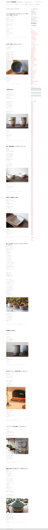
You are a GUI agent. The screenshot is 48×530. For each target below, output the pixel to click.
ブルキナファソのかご (14, 324)
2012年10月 (32, 223)
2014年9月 (32, 206)
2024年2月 (32, 122)
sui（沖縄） (32, 30)
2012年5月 (32, 227)
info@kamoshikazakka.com (33, 13)
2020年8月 (32, 153)
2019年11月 (32, 160)
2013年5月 (32, 218)
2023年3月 (32, 130)
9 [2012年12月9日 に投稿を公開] (40, 91)
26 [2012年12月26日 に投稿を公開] (34, 95)
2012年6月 (32, 226)
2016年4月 (32, 192)
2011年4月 (32, 235)
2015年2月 (32, 202)
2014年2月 (32, 211)
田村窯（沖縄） (32, 74)
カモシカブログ (11, 37)
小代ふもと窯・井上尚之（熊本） (34, 59)
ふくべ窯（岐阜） (33, 36)
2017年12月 (32, 177)
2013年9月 (32, 215)
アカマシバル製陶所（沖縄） (34, 39)
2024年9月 (32, 117)
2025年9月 (32, 108)
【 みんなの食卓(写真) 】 (37, 4)
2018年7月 (32, 172)
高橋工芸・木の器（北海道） (34, 84)
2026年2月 (32, 104)
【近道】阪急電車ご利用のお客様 (34, 20)
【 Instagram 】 (16, 4)
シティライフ (19, 461)
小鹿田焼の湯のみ (10, 89)
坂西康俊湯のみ (21, 364)
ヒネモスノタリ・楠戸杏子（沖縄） (34, 44)
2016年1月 (32, 194)
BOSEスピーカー (21, 419)
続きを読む (7, 35)
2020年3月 (32, 157)
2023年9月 (32, 126)
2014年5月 (32, 209)
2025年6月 (32, 110)
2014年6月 (32, 208)
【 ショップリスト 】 (21, 4)
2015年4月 (32, 201)
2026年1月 (32, 105)
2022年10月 (32, 134)
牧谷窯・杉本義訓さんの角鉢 (12, 197)
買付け (31, 79)
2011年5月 (32, 234)
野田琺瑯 (32, 80)
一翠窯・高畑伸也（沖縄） (33, 48)
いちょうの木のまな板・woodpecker (34, 33)
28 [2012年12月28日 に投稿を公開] (37, 95)
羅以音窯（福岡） (33, 77)
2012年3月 (32, 228)
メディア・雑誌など (12, 461)
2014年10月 (32, 205)
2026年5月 (32, 102)
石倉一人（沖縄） (33, 76)
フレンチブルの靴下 (33, 45)
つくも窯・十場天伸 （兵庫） (34, 35)
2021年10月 (32, 143)
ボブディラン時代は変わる (20, 37)
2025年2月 (32, 113)
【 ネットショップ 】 (11, 4)
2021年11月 (32, 142)
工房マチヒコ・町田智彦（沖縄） (34, 65)
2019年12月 (32, 159)
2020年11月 (32, 151)
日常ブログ (32, 67)
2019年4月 (32, 165)
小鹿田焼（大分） (12, 140)
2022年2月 (32, 140)
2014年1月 (32, 212)
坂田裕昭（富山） (33, 55)
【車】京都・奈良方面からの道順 (34, 21)
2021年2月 (32, 149)
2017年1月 (32, 185)
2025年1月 (32, 114)
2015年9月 (32, 197)
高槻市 (8, 462)
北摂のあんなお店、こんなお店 (34, 53)
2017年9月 (32, 179)
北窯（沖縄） (32, 54)
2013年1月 (32, 221)
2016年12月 (32, 186)
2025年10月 (32, 107)
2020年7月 (32, 154)
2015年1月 (32, 203)
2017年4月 (32, 183)
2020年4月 (32, 156)
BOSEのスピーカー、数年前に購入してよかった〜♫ (17, 371)
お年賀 (18, 364)
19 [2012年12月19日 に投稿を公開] (34, 94)
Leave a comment (17, 83)
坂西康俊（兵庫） (12, 364)
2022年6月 (32, 137)
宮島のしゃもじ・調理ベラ (33, 58)
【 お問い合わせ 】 (31, 4)
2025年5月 (32, 111)
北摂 (22, 461)
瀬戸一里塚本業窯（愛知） (13, 191)
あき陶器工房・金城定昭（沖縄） (34, 32)
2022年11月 (32, 133)
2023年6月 (32, 128)
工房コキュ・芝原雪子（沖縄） (34, 64)
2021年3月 (32, 148)
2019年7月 (32, 163)
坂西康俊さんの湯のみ (10, 330)
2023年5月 (32, 129)
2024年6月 (32, 119)
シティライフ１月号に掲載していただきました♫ (16, 426)
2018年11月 (32, 169)
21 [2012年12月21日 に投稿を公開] (37, 94)
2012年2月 (32, 229)
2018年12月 (32, 168)
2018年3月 (32, 175)
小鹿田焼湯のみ (19, 140)
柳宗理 (31, 68)
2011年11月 (32, 231)
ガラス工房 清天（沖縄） (33, 41)
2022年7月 (32, 136)
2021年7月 (32, 145)
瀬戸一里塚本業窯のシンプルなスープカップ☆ (16, 146)
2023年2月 (32, 131)
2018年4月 (32, 174)
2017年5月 (32, 182)
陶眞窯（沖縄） (32, 82)
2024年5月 (32, 120)
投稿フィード (32, 239)
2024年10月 (32, 116)
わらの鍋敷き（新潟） (33, 38)
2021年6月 (32, 146)
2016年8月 (32, 189)
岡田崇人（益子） (33, 62)
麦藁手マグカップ (9, 420)
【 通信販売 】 (26, 4)
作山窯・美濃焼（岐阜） (33, 51)
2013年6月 (32, 217)
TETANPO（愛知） (33, 31)
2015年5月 (32, 200)
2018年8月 (32, 171)
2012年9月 (32, 224)
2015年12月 (32, 195)
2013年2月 (32, 220)
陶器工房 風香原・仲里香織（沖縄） (34, 81)
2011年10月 (32, 232)
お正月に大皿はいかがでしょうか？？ (14, 44)
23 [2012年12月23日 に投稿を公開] (40, 94)
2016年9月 (32, 188)
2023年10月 (32, 125)
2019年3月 (32, 166)
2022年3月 (32, 139)
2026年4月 (32, 103)
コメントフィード (33, 240)
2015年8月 (32, 198)
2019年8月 (32, 162)
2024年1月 (32, 123)
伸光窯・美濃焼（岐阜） (33, 50)
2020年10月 (32, 152)
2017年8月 (32, 180)
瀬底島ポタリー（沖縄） (33, 70)
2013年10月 (32, 214)
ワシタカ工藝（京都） (33, 47)
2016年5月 (32, 191)
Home (7, 4)
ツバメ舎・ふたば (33, 42)
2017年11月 (32, 178)
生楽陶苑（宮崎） (33, 73)
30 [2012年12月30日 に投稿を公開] (40, 95)
